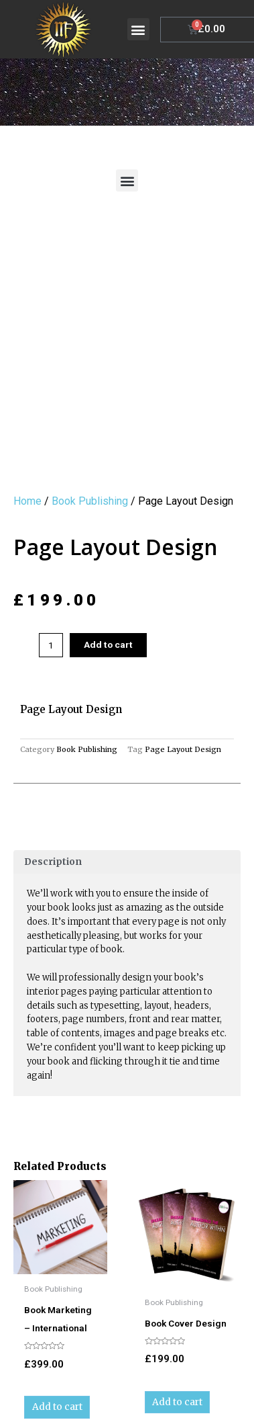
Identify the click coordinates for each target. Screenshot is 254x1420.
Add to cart (108, 559)
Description (53, 776)
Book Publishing (90, 415)
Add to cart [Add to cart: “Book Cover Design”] (177, 1317)
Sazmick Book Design (151, 1395)
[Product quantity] (51, 560)
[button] (138, 29)
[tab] (127, 777)
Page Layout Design (183, 664)
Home (27, 415)
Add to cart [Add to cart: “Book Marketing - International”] (57, 1322)
